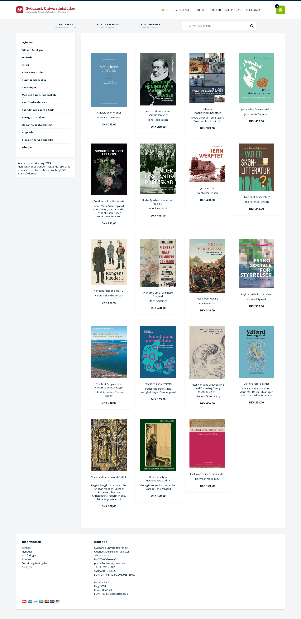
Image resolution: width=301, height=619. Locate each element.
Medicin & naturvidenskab (39, 95)
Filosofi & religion (33, 50)
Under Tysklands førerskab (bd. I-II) (158, 201)
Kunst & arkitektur (34, 80)
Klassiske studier (33, 72)
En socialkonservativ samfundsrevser (158, 113)
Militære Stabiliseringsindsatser (207, 111)
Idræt (25, 65)
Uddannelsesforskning (37, 125)
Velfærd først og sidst (256, 383)
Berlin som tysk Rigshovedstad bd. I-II (158, 478)
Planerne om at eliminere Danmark (158, 294)
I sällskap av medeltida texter (207, 474)
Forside (165, 9)
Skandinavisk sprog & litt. (38, 110)
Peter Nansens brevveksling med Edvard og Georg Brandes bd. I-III (207, 388)
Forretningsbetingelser (226, 9)
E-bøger (27, 147)
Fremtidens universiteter (158, 384)
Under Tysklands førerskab (54, 166)
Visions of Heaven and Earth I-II (109, 478)
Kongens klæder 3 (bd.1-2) (109, 290)
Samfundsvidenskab (35, 102)
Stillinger (253, 9)
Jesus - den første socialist (256, 109)
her (35, 173)
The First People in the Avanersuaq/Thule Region (109, 385)
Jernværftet (207, 188)
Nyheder (27, 42)
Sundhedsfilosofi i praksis (109, 201)
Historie (27, 57)
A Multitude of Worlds (109, 112)
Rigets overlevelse (207, 298)
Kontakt (200, 9)
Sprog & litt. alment (35, 117)
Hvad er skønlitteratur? (256, 197)
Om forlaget (182, 9)
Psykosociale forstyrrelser (256, 294)
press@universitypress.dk (109, 563)
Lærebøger (29, 87)
